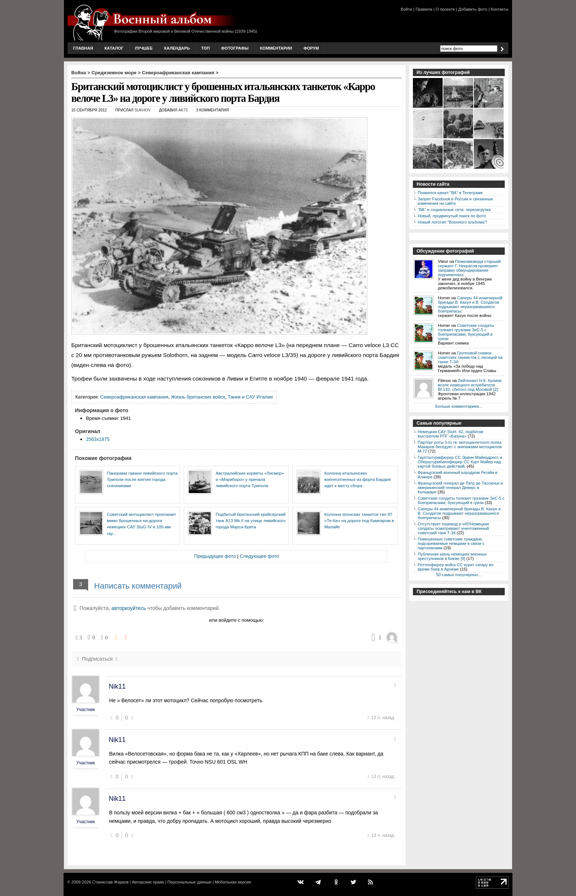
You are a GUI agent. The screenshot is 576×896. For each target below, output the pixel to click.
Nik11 (117, 686)
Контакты (499, 9)
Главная (83, 48)
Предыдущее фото (215, 556)
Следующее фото (259, 556)
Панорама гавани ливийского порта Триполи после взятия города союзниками (142, 479)
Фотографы (235, 48)
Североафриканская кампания (178, 72)
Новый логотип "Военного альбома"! (452, 222)
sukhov (142, 110)
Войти (406, 9)
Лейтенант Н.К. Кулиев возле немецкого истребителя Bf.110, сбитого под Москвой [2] (469, 385)
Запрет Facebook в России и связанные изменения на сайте (455, 201)
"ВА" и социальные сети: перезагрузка (454, 209)
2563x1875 (97, 439)
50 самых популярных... (458, 574)
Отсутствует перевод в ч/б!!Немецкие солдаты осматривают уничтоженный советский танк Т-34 (453, 528)
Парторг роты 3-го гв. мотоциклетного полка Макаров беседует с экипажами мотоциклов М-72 (460, 446)
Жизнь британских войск (198, 397)
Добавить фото (472, 9)
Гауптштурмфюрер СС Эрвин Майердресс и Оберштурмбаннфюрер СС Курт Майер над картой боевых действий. (460, 461)
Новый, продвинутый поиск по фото (452, 216)
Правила (423, 9)
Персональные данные (190, 882)
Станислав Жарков (110, 882)
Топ (205, 48)
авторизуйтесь (128, 608)
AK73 (182, 110)
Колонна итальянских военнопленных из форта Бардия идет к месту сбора (357, 479)
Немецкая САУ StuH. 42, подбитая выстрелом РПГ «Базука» (450, 433)
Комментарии (276, 48)
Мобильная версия (233, 882)
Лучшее (144, 48)
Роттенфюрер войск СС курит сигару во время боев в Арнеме (455, 567)
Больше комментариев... (458, 406)
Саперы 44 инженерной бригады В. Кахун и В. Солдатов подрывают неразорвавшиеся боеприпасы (470, 304)
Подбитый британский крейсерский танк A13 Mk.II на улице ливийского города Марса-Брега (251, 520)
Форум (311, 48)
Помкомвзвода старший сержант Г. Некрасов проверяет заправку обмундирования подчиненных (469, 268)
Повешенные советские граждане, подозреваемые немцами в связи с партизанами (451, 543)
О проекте (445, 9)
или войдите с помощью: (236, 620)
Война (78, 72)
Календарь (177, 48)
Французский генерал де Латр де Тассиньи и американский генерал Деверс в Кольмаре (460, 487)
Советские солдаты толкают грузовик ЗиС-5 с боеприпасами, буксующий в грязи (466, 332)
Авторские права (148, 882)
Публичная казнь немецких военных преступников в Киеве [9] (452, 556)
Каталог (113, 48)
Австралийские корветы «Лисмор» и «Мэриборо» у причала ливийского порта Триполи (250, 479)
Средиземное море (114, 72)
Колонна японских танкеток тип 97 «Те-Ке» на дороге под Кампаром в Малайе (359, 520)
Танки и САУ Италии (250, 397)
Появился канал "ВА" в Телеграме (450, 192)
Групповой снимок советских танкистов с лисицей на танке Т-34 (470, 357)
